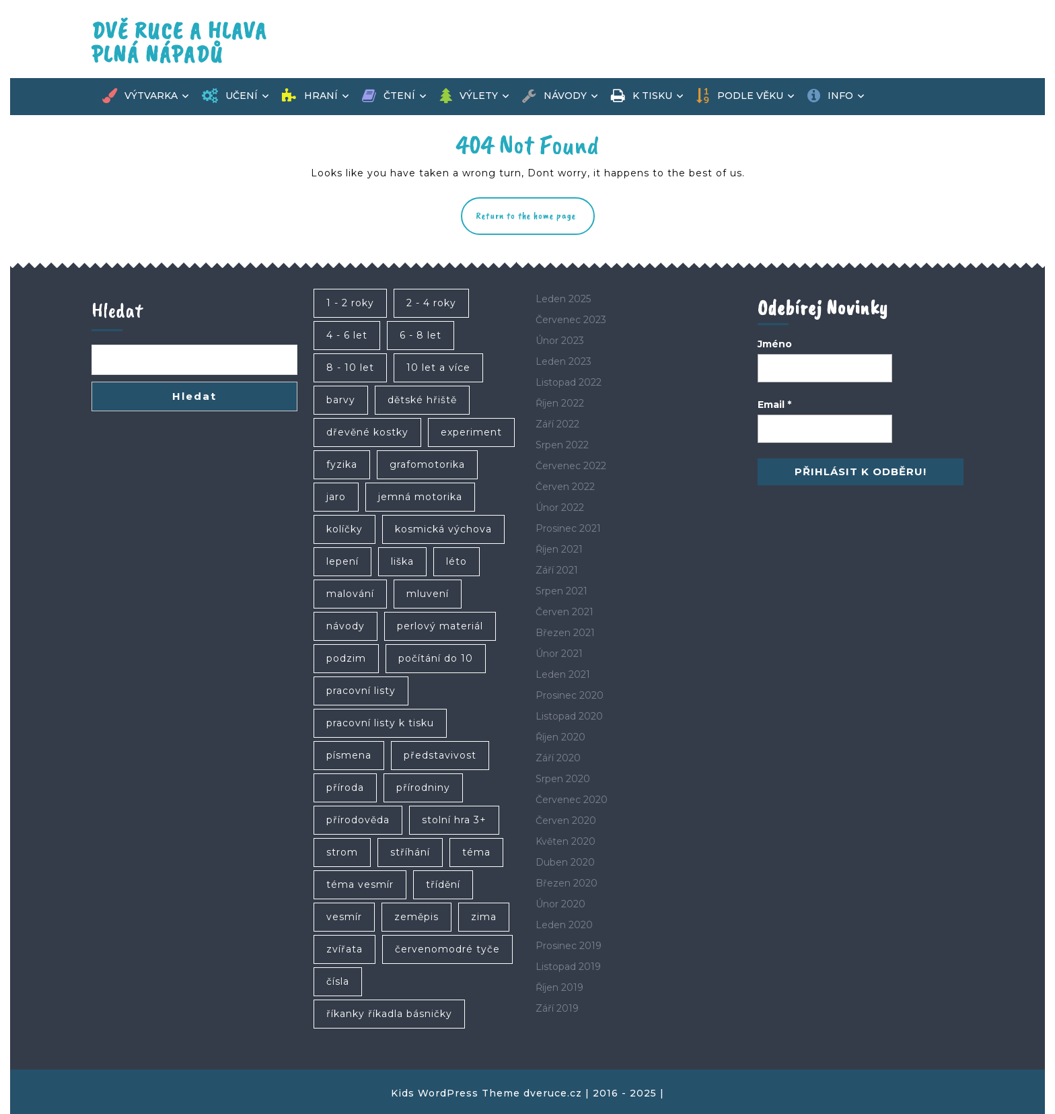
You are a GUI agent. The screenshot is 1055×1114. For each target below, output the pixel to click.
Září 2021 (557, 570)
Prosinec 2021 (568, 528)
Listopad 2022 (569, 382)
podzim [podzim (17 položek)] (346, 658)
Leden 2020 (564, 925)
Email (774, 404)
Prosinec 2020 (570, 695)
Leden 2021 (563, 674)
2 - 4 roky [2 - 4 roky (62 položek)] (431, 303)
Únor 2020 (560, 904)
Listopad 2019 (568, 967)
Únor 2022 (560, 507)
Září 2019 (557, 1008)
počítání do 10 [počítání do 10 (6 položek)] (435, 658)
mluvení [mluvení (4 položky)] (427, 594)
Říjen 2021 (559, 549)
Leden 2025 (563, 299)
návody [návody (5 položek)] (345, 626)
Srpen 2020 (563, 779)
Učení (230, 96)
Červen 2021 (564, 612)
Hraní (309, 96)
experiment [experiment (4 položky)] (471, 432)
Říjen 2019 (559, 987)
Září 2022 (557, 424)
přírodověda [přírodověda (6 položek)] (358, 820)
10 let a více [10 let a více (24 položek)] (438, 367)
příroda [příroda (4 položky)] (345, 787)
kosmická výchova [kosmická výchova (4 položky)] (443, 529)
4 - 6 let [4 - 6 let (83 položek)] (346, 335)
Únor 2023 (560, 341)
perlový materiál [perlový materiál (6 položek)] (440, 626)
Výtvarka (140, 96)
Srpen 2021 (561, 591)
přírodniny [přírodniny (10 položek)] (423, 787)
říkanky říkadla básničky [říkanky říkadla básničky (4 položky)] (389, 1014)
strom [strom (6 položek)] (342, 852)
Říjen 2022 (560, 403)
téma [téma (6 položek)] (476, 852)
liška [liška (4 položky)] (402, 561)
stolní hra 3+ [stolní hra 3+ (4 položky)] (454, 820)
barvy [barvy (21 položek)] (340, 400)
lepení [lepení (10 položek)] (342, 561)
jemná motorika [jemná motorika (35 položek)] (420, 497)
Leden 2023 (563, 361)
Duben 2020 (565, 862)
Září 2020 (558, 758)
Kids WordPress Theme (455, 1093)
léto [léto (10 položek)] (456, 561)
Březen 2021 (565, 633)
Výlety (468, 96)
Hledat (117, 310)
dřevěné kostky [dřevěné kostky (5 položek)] (367, 432)
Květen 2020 (565, 841)
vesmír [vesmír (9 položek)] (344, 917)
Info (830, 96)
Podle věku (739, 96)
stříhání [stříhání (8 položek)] (410, 852)
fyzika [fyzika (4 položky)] (341, 464)
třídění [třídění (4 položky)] (443, 884)
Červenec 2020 (572, 800)
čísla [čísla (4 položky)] (337, 981)
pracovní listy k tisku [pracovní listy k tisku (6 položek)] (380, 723)
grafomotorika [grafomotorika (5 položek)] (427, 464)
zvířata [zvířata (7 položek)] (344, 949)
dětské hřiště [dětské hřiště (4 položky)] (422, 400)
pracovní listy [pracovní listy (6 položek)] (361, 691)
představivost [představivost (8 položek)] (440, 755)
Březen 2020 (566, 883)
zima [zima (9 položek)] (484, 917)
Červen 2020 (566, 820)
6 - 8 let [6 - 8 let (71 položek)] (420, 335)
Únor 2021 (559, 654)
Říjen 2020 (560, 737)
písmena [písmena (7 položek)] (348, 755)
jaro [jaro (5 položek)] (336, 497)
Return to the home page (535, 222)
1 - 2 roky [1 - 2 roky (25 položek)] (350, 303)
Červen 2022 (565, 487)
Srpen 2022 (562, 445)
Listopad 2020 (569, 716)
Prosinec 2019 (569, 946)
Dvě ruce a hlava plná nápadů (179, 42)
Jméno (775, 344)
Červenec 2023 (571, 320)
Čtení (388, 96)
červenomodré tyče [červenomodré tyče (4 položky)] (447, 949)
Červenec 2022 (571, 466)
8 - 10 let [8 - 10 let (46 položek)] (350, 367)
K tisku (641, 96)
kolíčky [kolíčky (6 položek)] (344, 529)
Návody (554, 96)
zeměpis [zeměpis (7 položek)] (416, 917)
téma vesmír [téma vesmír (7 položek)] (360, 884)
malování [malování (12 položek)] (350, 594)
